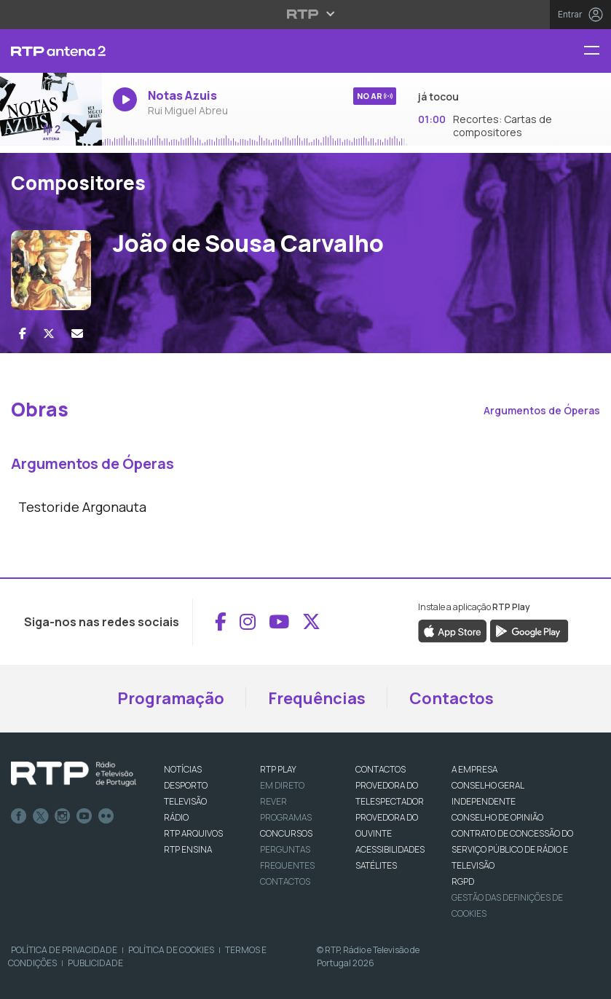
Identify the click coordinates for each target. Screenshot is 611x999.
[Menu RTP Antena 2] (597, 51)
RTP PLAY (278, 769)
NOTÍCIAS (183, 769)
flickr (106, 816)
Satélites (376, 865)
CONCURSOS (286, 833)
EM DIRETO (282, 785)
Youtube (84, 816)
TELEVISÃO (185, 801)
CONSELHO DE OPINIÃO (497, 817)
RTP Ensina (188, 849)
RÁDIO (176, 817)
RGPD (463, 881)
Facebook (19, 816)
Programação (170, 698)
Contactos (451, 698)
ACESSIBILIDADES (390, 849)
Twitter (41, 816)
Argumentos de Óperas (542, 410)
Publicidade (95, 963)
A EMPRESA (474, 769)
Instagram (63, 816)
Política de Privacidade (64, 950)
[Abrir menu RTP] (305, 14)
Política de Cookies (171, 950)
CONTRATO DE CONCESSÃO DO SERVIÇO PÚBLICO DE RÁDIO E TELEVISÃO (512, 849)
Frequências (317, 698)
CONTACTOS (380, 769)
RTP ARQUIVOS (193, 833)
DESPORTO (186, 785)
